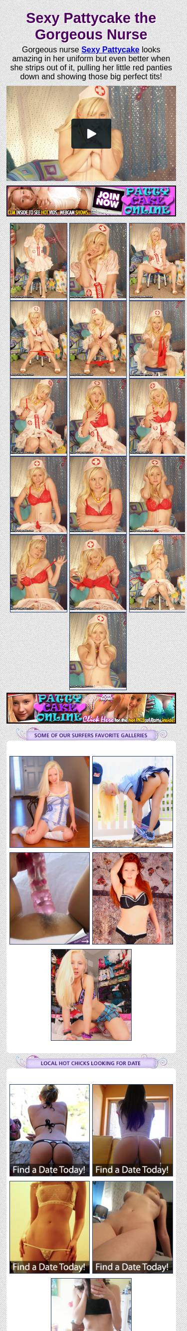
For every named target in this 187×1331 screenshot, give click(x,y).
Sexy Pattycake (110, 49)
